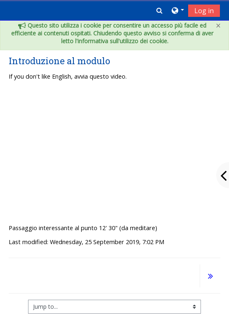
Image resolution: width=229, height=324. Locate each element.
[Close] (218, 25)
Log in (204, 10)
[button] (159, 10)
